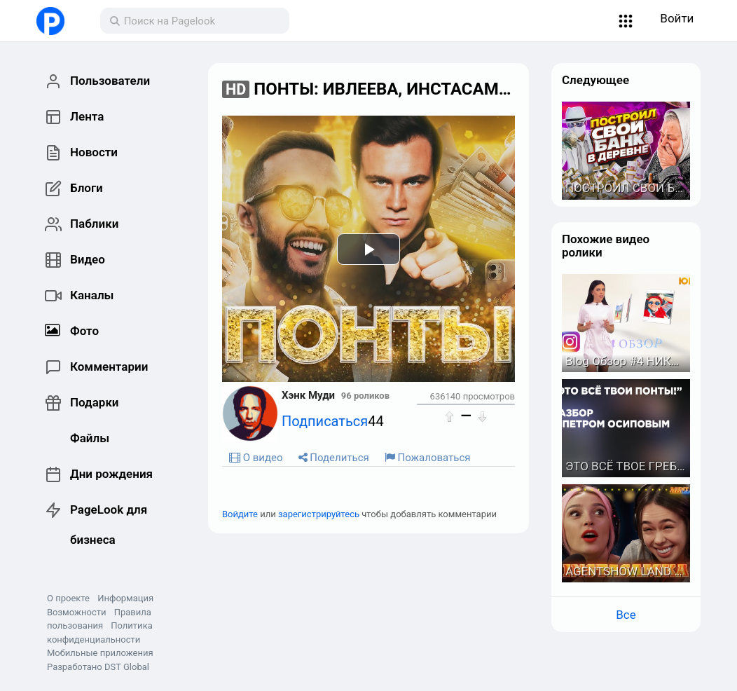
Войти (677, 18)
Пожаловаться (428, 457)
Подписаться (325, 421)
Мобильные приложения (100, 653)
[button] (626, 21)
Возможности (76, 612)
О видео (256, 457)
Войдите (240, 514)
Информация (125, 598)
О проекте (68, 598)
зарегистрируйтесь (318, 514)
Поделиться (333, 457)
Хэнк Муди (308, 395)
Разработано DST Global (98, 667)
